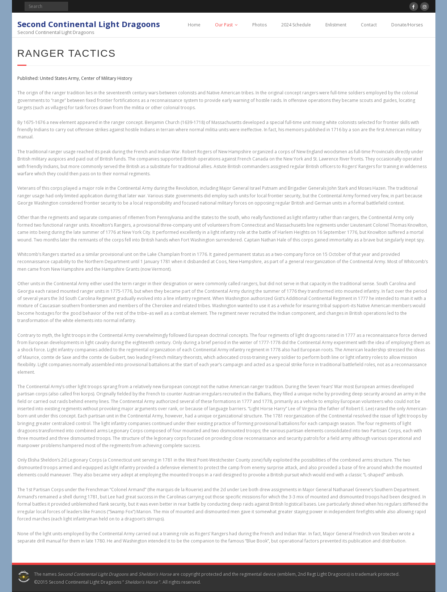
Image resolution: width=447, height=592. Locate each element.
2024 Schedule (296, 25)
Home (194, 25)
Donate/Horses (407, 25)
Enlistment (335, 25)
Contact (369, 25)
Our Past (224, 25)
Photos (259, 25)
